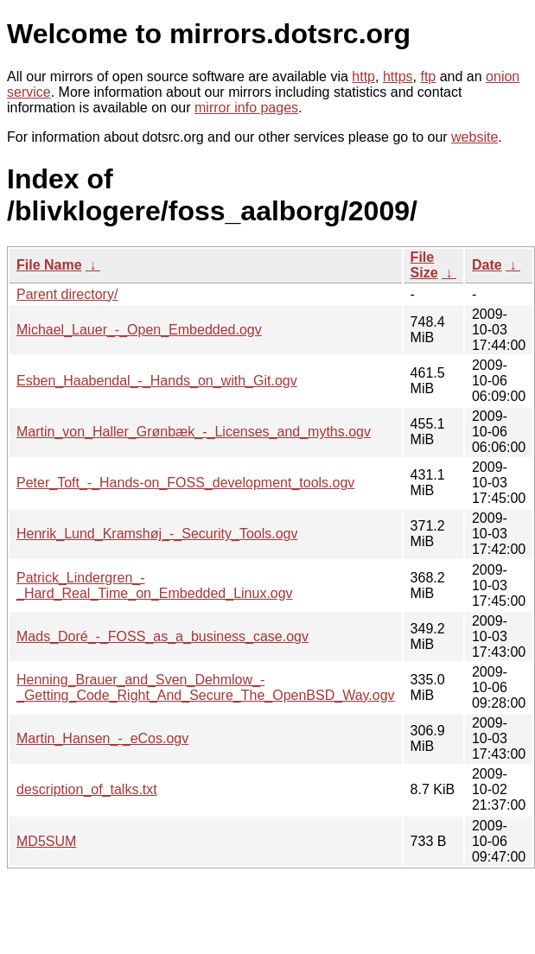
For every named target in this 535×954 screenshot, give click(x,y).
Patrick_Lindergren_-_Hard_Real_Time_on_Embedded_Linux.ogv (154, 585)
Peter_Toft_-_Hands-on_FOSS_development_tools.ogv (185, 482)
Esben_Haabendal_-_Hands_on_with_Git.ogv (156, 380)
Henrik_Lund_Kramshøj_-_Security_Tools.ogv (157, 533)
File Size (424, 265)
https (398, 76)
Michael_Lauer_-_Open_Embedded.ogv (139, 329)
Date (487, 265)
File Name (49, 265)
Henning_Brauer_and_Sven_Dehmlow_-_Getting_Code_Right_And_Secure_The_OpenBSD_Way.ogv (205, 687)
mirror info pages (246, 107)
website (474, 137)
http (363, 76)
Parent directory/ (67, 294)
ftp (428, 76)
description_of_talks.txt (86, 789)
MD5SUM (46, 841)
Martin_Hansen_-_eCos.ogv (102, 738)
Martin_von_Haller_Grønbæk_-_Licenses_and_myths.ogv (193, 431)
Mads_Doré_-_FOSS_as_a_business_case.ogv (162, 636)
